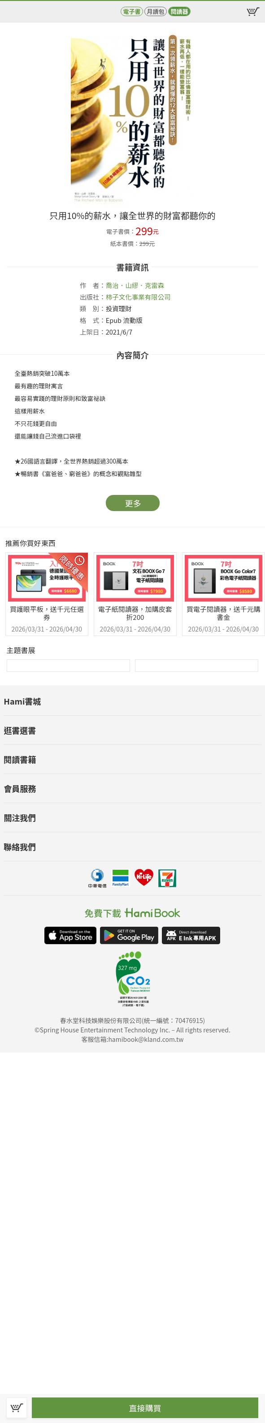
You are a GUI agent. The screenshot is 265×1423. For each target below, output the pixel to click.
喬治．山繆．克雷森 (135, 285)
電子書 (131, 11)
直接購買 (145, 1408)
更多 (133, 503)
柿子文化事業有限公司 (138, 296)
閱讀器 (179, 11)
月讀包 (155, 11)
